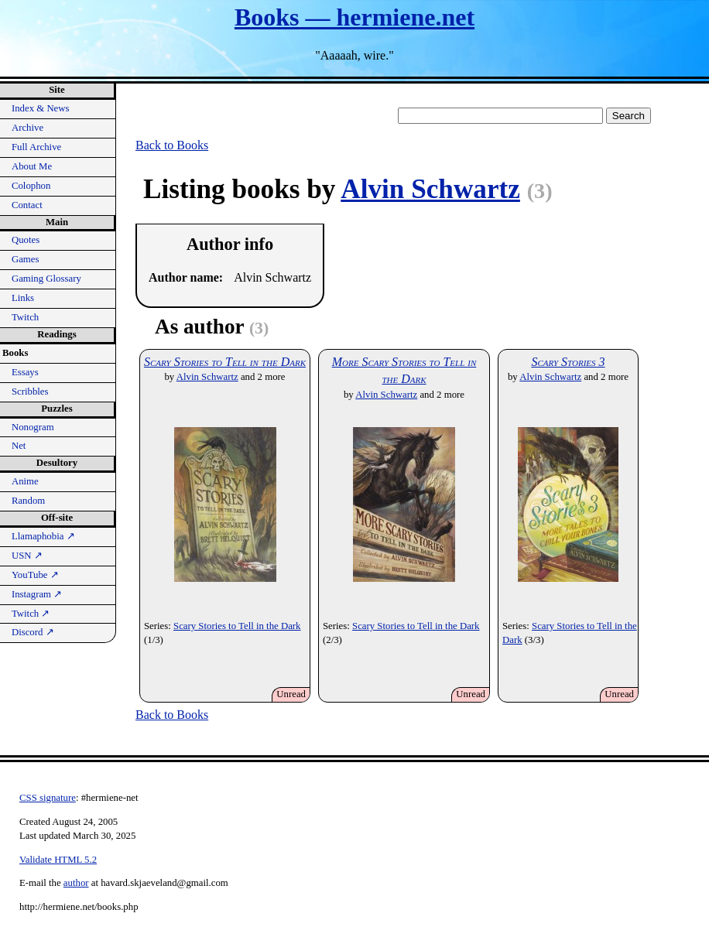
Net (19, 445)
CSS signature (47, 797)
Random (28, 500)
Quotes (25, 239)
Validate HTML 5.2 (58, 859)
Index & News (41, 108)
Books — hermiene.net (354, 17)
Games (25, 259)
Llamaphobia (43, 536)
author (76, 882)
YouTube (35, 574)
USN (27, 555)
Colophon (31, 185)
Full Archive (36, 147)
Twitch (25, 317)
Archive (27, 127)
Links (23, 297)
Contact (27, 205)
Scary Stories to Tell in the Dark (225, 361)
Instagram (37, 594)
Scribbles (30, 391)
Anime (25, 481)
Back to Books (171, 145)
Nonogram (33, 427)
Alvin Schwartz (430, 189)
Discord (33, 632)
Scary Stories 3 (568, 361)
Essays (25, 372)
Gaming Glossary (46, 278)
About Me (32, 166)
